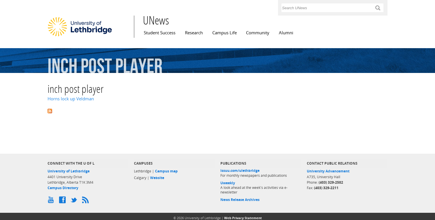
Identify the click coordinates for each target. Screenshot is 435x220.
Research (194, 33)
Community (257, 33)
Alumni (286, 33)
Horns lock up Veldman (71, 99)
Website (157, 178)
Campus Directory (63, 188)
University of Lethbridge (69, 171)
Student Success (159, 33)
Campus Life (224, 33)
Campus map (166, 171)
